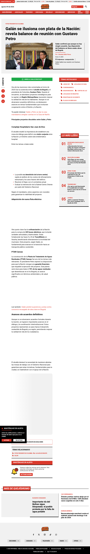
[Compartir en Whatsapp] (3, 101)
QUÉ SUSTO (80, 12)
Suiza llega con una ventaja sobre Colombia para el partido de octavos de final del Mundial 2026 (77, 162)
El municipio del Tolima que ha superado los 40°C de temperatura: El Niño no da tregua (76, 175)
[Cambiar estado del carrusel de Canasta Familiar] (13, 1)
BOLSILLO (49, 12)
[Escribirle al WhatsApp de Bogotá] (56, 534)
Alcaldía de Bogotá (40, 453)
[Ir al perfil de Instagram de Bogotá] (45, 534)
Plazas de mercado (70, 100)
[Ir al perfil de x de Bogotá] (39, 534)
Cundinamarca (68, 87)
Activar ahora (26, 474)
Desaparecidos (68, 90)
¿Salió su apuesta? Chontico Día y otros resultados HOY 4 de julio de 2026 (76, 201)
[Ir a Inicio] (45, 6)
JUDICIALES (19, 12)
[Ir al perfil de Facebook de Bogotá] (33, 534)
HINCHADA (39, 12)
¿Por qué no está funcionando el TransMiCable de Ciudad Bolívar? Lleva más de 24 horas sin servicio (77, 189)
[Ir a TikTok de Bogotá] (50, 534)
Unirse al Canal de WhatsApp (32, 79)
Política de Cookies (38, 551)
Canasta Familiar (6, 1)
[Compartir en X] (3, 96)
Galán (15, 455)
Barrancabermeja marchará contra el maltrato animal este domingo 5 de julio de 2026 (75, 515)
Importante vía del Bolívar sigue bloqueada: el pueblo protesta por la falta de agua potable (43, 507)
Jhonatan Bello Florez (64, 54)
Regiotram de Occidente (71, 97)
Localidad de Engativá (71, 94)
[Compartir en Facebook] (3, 91)
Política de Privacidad (41, 548)
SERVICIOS (71, 12)
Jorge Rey (66, 84)
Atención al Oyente (56, 548)
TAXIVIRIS (29, 12)
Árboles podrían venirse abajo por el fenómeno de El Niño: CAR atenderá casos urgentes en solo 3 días (75, 499)
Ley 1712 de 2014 (52, 551)
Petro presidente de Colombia (22, 453)
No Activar (19, 440)
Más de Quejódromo (16, 488)
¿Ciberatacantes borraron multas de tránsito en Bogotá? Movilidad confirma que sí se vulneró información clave (76, 148)
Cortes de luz (82, 90)
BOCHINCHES (60, 12)
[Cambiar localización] (77, 6)
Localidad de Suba (80, 84)
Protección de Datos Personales (73, 548)
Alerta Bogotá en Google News (32, 442)
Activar (6, 440)
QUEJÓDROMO (7, 12)
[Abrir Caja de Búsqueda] (86, 6)
